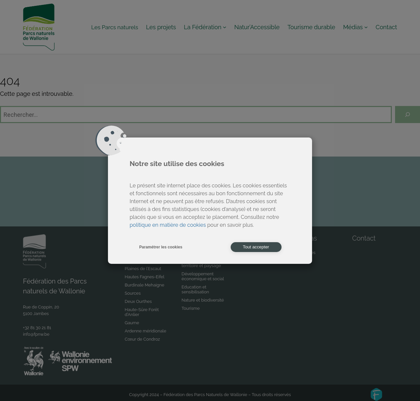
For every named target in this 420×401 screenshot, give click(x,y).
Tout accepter (256, 246)
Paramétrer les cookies (160, 247)
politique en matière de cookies (168, 225)
